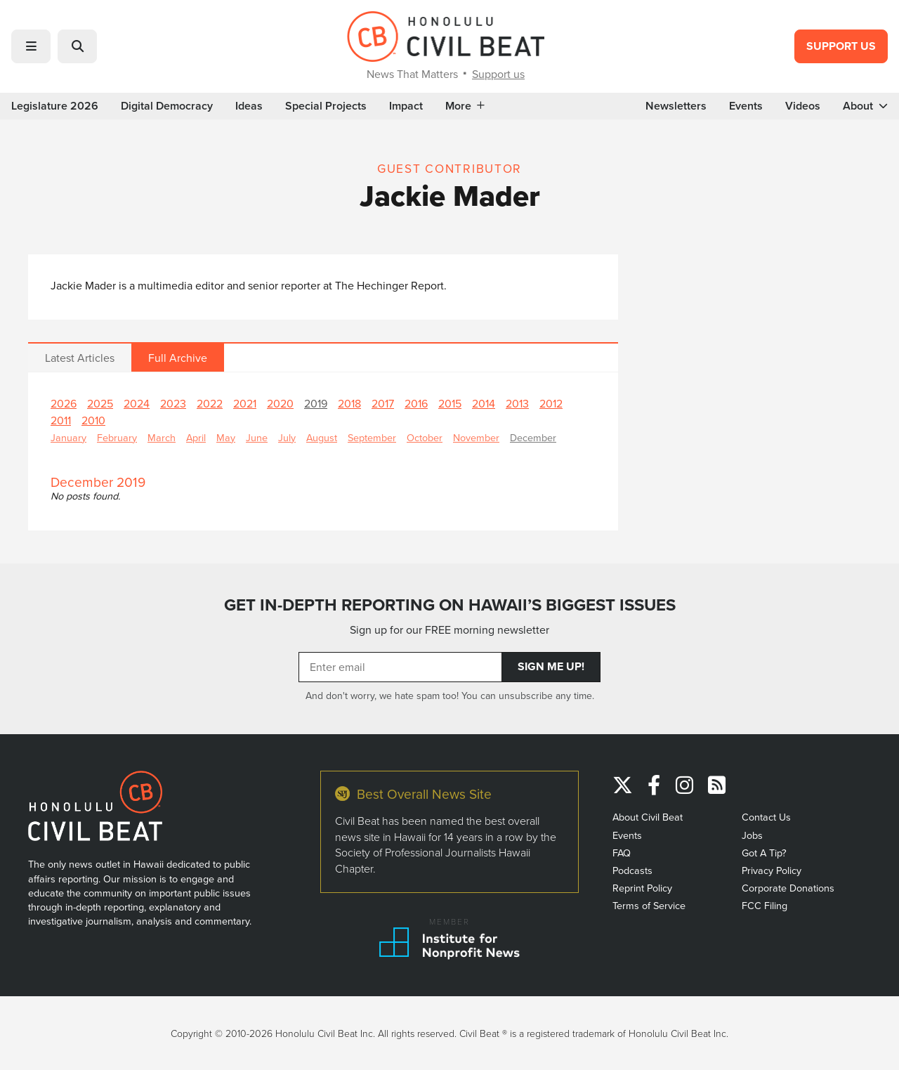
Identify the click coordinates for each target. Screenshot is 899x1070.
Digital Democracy (167, 106)
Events (746, 106)
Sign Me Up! (551, 666)
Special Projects (326, 106)
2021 (244, 403)
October (424, 437)
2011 (61, 420)
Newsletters (676, 106)
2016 (416, 403)
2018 (349, 403)
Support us (498, 73)
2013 (517, 403)
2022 (210, 403)
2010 (93, 420)
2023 (173, 403)
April (196, 437)
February (117, 437)
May (225, 437)
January (68, 437)
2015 (449, 403)
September (372, 437)
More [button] (465, 106)
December (533, 437)
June (257, 437)
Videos (802, 106)
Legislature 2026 (54, 106)
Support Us (841, 46)
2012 (551, 403)
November (476, 437)
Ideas (249, 106)
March (161, 437)
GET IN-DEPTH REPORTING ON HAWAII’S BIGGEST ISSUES (450, 604)
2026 (64, 403)
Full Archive (177, 357)
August (321, 437)
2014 (483, 403)
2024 (137, 403)
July (287, 437)
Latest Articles (79, 357)
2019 (315, 403)
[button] (31, 46)
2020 (280, 403)
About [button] (865, 106)
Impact (406, 106)
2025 (100, 403)
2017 (383, 403)
